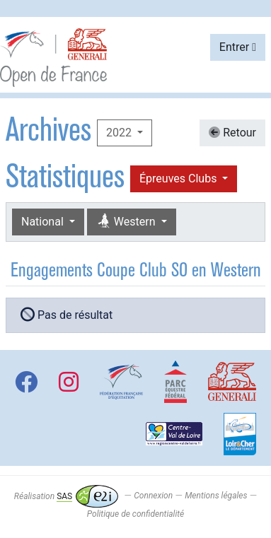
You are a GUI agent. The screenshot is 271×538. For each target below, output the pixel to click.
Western (127, 221)
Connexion (153, 496)
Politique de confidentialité (135, 514)
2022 (120, 132)
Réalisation (66, 496)
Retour (232, 132)
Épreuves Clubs (179, 178)
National (44, 221)
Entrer (237, 47)
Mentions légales (216, 496)
